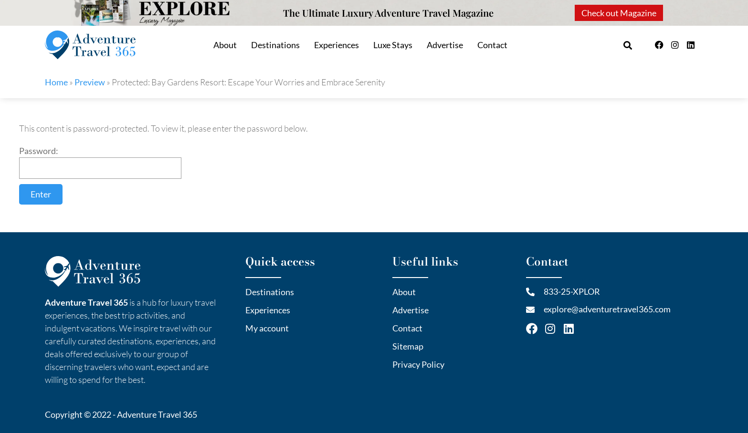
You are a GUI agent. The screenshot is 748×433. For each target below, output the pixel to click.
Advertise (445, 45)
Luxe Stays (392, 45)
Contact (492, 45)
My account (267, 328)
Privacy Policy (418, 364)
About (225, 45)
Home (56, 82)
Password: (100, 162)
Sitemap (407, 346)
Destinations (275, 45)
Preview (89, 82)
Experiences (336, 45)
